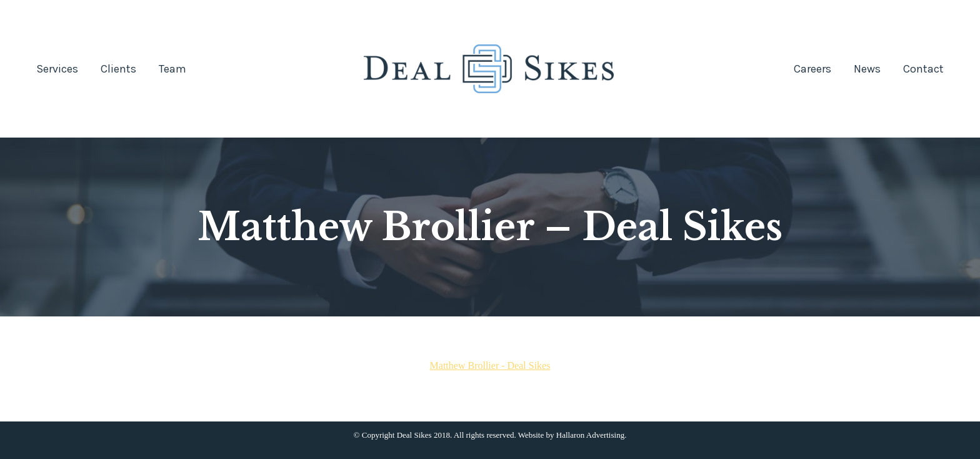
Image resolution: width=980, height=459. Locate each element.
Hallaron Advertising (590, 435)
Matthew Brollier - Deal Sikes (490, 365)
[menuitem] (57, 68)
